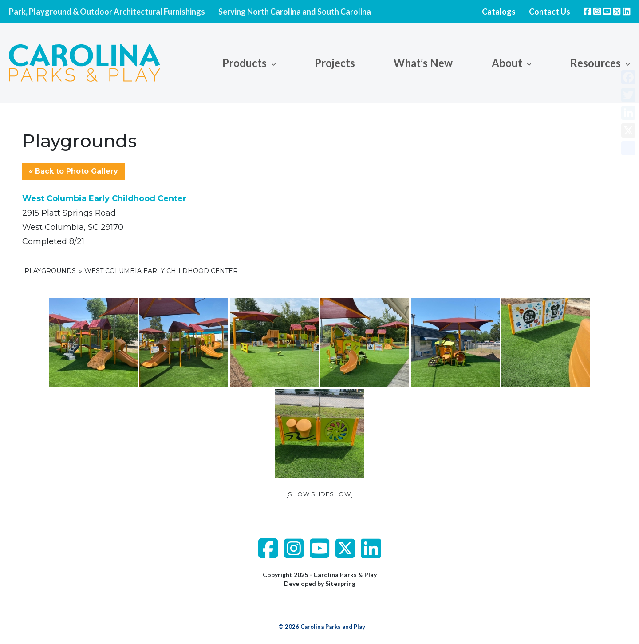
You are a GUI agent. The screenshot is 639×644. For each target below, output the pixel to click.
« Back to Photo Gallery (73, 171)
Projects (335, 62)
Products (244, 62)
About (507, 62)
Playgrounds (50, 271)
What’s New (423, 62)
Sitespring (340, 583)
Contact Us (549, 11)
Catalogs (499, 11)
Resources (595, 62)
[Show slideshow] (319, 494)
